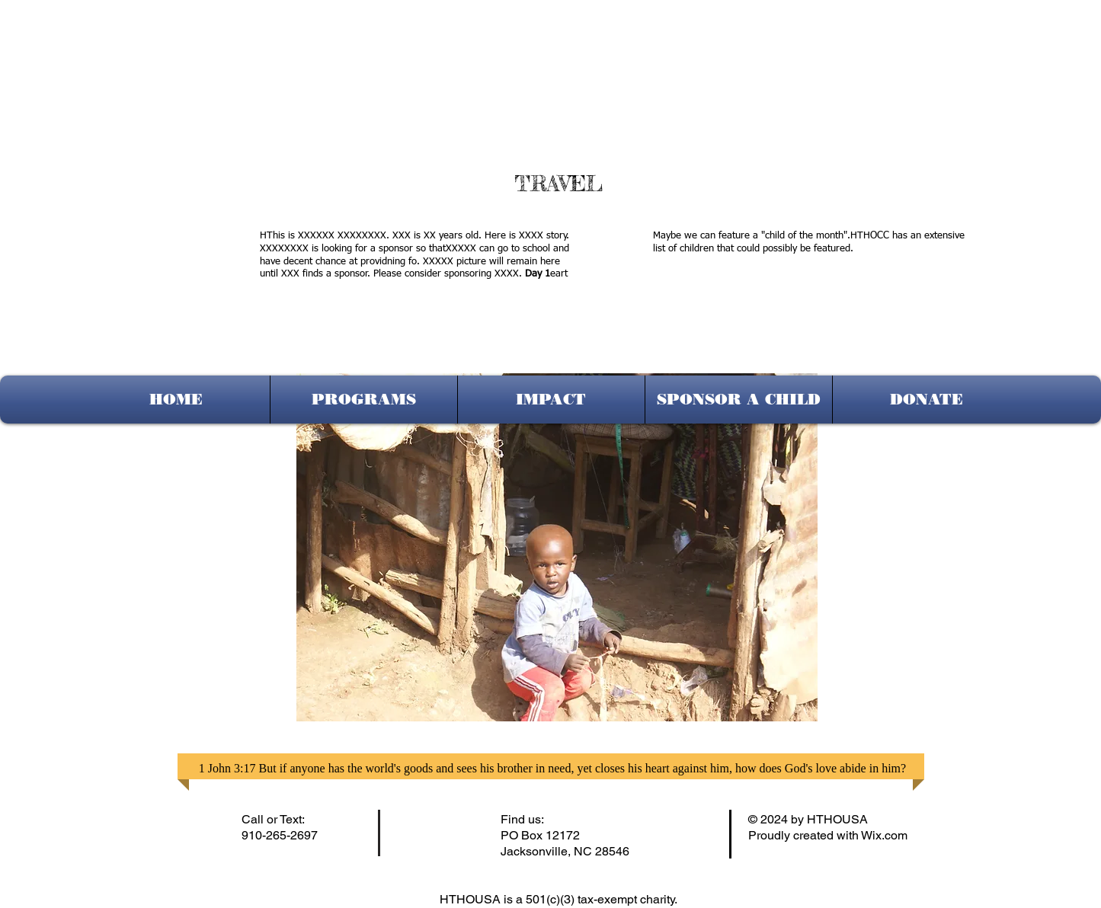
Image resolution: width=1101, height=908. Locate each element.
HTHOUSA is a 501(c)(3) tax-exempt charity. (560, 899)
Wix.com (884, 835)
